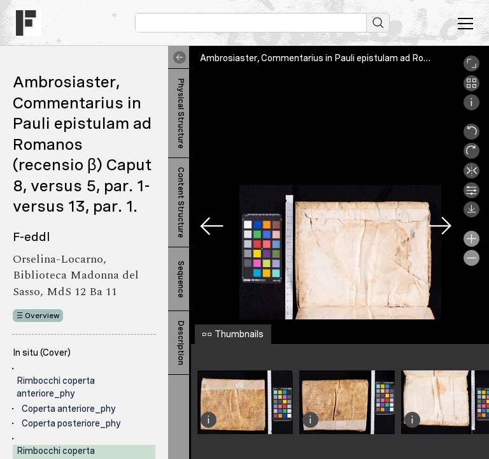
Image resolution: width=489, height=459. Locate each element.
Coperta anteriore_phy (69, 409)
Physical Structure (180, 113)
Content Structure (180, 202)
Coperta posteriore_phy (71, 423)
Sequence (180, 279)
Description (180, 343)
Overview (42, 315)
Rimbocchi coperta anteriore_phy (56, 386)
